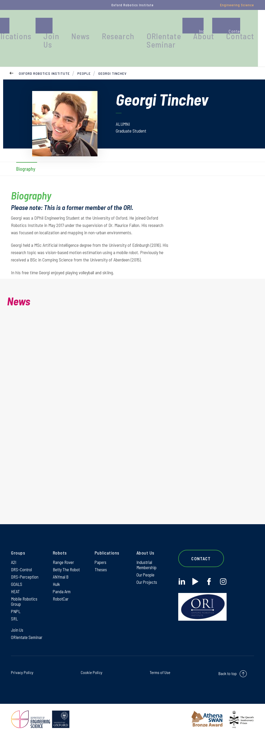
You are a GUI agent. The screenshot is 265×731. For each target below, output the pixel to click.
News (125, 24)
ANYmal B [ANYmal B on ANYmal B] (61, 569)
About (220, 24)
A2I (14, 553)
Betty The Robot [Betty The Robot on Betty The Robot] (67, 561)
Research (154, 24)
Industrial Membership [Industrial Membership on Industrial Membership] (147, 556)
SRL (14, 613)
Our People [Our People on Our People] (145, 566)
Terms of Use (160, 668)
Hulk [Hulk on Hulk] (56, 576)
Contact (248, 24)
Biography (26, 157)
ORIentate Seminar (189, 27)
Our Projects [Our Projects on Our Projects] (147, 574)
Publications (70, 24)
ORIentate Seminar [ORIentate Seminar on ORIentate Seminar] (27, 633)
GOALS (17, 576)
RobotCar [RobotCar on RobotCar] (61, 592)
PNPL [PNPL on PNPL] (16, 606)
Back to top (227, 669)
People (35, 24)
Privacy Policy (22, 668)
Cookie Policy (91, 668)
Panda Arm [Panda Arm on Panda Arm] (62, 584)
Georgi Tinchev (112, 61)
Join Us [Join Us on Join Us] (17, 625)
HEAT (15, 584)
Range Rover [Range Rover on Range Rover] (64, 553)
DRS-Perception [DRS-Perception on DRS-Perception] (25, 569)
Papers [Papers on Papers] (101, 553)
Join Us (102, 27)
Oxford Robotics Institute (44, 61)
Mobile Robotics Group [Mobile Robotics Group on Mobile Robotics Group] (25, 595)
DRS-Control (22, 561)
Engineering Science (237, 5)
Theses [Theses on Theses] (101, 561)
